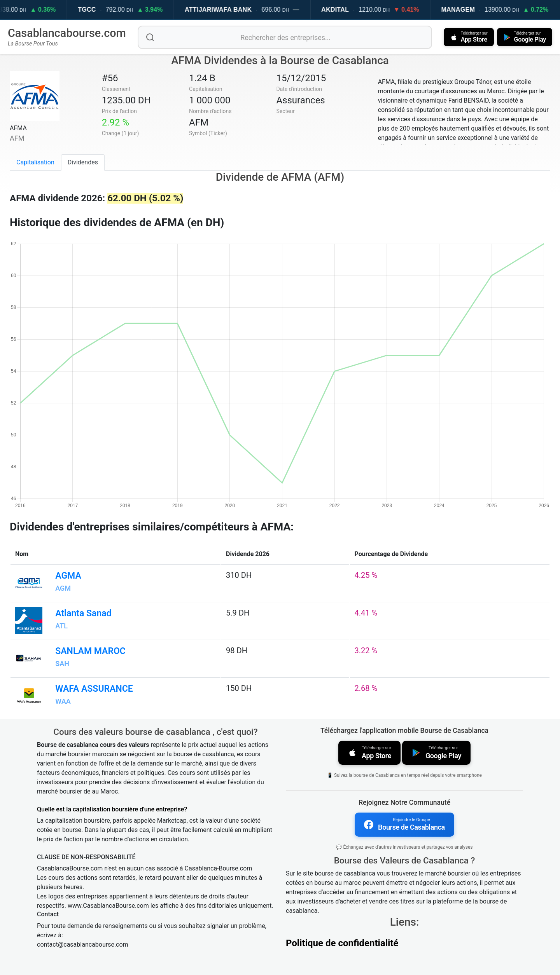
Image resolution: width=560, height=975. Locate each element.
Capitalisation (35, 162)
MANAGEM (469, 9)
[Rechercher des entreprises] (285, 37)
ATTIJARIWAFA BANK (229, 9)
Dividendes (83, 162)
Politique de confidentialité (342, 943)
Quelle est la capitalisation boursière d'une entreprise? (112, 809)
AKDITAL (346, 9)
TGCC (98, 9)
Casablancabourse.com (67, 33)
